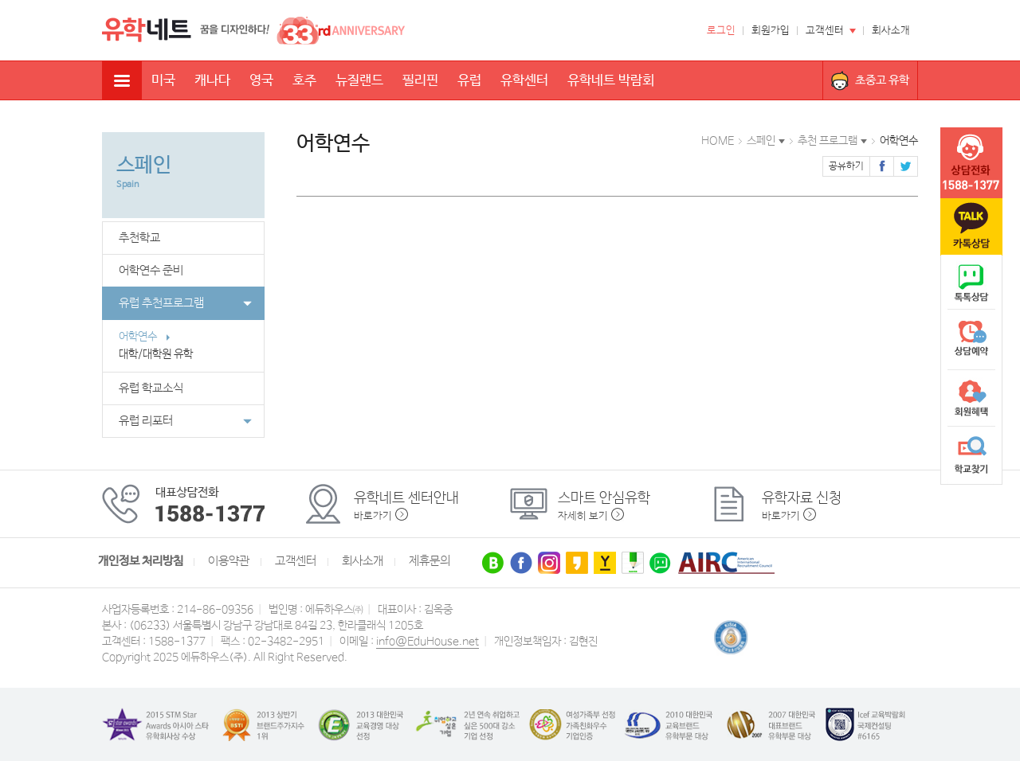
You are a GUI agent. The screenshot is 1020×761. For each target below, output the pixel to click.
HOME (717, 141)
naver (971, 283)
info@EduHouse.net (427, 641)
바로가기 (373, 516)
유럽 (469, 80)
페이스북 (882, 166)
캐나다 (212, 80)
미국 (163, 80)
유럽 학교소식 (151, 388)
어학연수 (145, 336)
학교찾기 (971, 455)
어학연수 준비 (151, 270)
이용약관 (228, 561)
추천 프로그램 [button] (827, 141)
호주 (304, 80)
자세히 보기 (583, 516)
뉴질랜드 (359, 80)
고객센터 (825, 31)
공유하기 (846, 166)
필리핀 (420, 80)
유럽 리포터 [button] (185, 421)
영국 (261, 80)
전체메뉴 (122, 80)
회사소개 (891, 31)
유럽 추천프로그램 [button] (185, 303)
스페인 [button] (761, 141)
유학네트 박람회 (610, 80)
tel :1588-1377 (971, 163)
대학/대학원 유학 (163, 354)
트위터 (906, 166)
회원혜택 (971, 398)
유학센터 (524, 80)
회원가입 (770, 31)
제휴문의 (429, 561)
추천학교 (139, 238)
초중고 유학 (882, 80)
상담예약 (971, 340)
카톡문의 (971, 227)
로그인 (721, 31)
